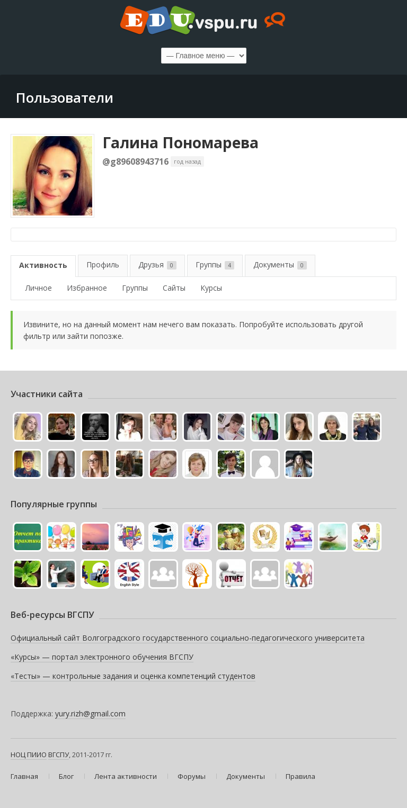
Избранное (87, 288)
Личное (38, 288)
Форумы (192, 776)
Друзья (157, 264)
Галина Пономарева (180, 142)
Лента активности (125, 776)
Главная (24, 776)
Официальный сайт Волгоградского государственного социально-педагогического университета (188, 638)
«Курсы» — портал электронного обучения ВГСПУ (102, 657)
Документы (280, 264)
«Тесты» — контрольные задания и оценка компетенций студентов (133, 676)
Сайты (174, 288)
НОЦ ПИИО (29, 754)
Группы (215, 264)
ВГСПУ (58, 754)
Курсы (211, 288)
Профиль (102, 264)
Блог (66, 776)
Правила (300, 776)
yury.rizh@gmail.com (90, 713)
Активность (43, 265)
